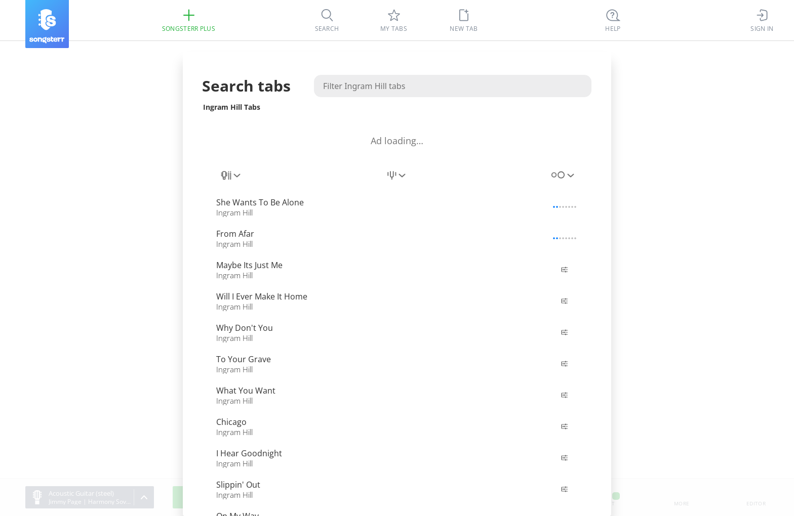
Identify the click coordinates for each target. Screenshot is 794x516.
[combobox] (231, 181)
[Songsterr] (47, 24)
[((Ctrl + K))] (613, 20)
